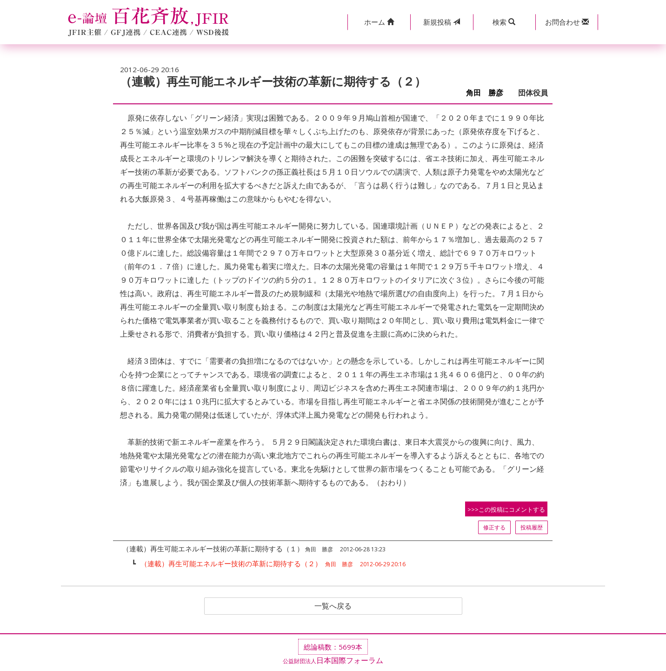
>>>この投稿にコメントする (506, 509)
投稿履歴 (531, 527)
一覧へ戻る (333, 606)
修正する (494, 527)
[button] (378, 22)
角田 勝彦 (488, 93)
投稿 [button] (441, 22)
